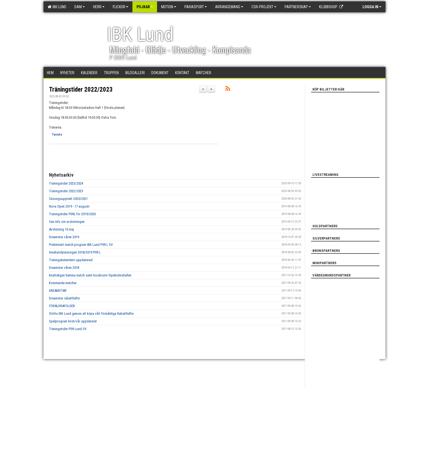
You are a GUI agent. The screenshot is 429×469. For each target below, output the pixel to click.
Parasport (195, 7)
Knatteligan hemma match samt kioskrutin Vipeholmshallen (90, 275)
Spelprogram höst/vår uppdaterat (73, 321)
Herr (99, 7)
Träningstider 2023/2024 (66, 183)
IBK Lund (57, 7)
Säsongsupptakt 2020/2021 (68, 199)
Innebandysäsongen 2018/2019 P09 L (75, 252)
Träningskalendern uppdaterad (70, 260)
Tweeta (57, 134)
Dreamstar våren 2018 (64, 268)
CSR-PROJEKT (263, 7)
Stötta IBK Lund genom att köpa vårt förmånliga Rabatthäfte (91, 313)
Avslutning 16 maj (61, 229)
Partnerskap (298, 7)
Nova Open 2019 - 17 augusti (69, 206)
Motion (168, 7)
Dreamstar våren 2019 (64, 237)
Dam (79, 7)
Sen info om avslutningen (67, 222)
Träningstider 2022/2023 (81, 89)
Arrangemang (229, 7)
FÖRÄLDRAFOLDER (62, 306)
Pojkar (145, 7)
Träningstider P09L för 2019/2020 (72, 214)
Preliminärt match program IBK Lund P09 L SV (81, 245)
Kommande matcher (63, 283)
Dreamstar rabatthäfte (64, 298)
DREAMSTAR (57, 291)
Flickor (120, 7)
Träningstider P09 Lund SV (67, 329)
